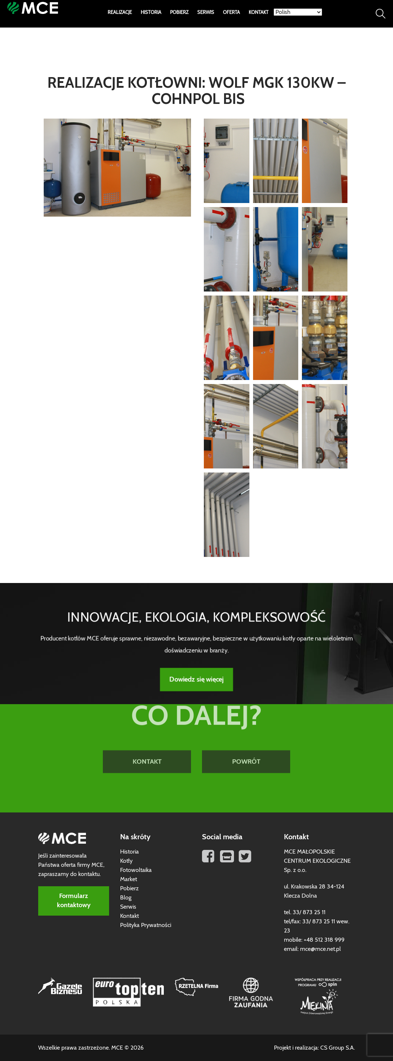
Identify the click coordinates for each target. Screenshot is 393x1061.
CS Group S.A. (337, 1048)
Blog (125, 898)
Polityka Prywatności (145, 925)
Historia (151, 12)
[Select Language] (298, 12)
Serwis (205, 12)
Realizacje (120, 12)
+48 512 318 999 (324, 940)
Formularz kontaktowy (74, 901)
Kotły (126, 861)
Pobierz (179, 12)
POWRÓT (246, 737)
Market (128, 879)
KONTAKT (147, 737)
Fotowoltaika (136, 870)
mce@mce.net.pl (320, 949)
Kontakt (258, 12)
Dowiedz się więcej (196, 677)
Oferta (231, 12)
